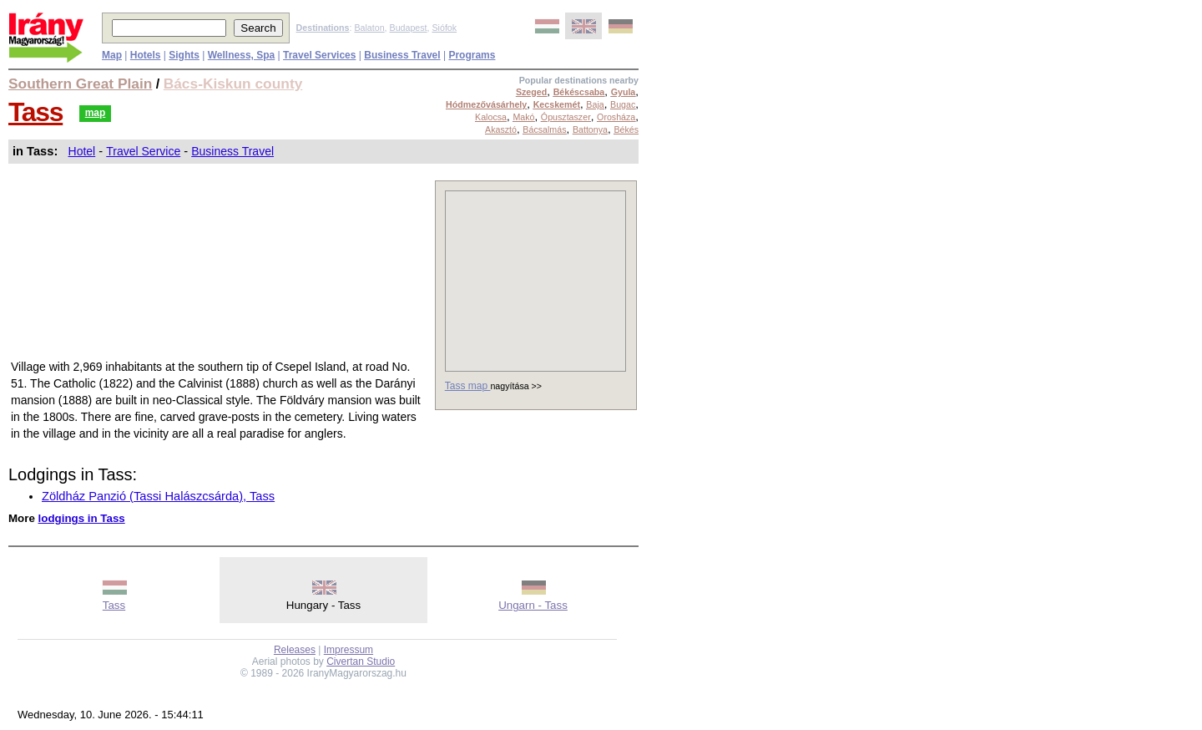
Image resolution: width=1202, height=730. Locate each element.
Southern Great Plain (80, 83)
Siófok (444, 28)
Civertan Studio (360, 661)
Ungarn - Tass (533, 605)
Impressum (348, 650)
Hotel (82, 151)
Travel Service (143, 151)
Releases (295, 650)
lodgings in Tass (81, 518)
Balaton (369, 28)
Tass (35, 112)
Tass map (468, 386)
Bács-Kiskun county (233, 83)
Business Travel (232, 151)
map (95, 113)
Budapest (408, 28)
